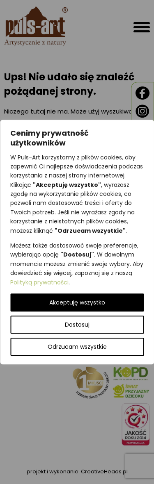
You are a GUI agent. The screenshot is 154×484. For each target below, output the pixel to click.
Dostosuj (77, 324)
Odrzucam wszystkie (77, 347)
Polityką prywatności (39, 282)
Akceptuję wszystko (77, 302)
